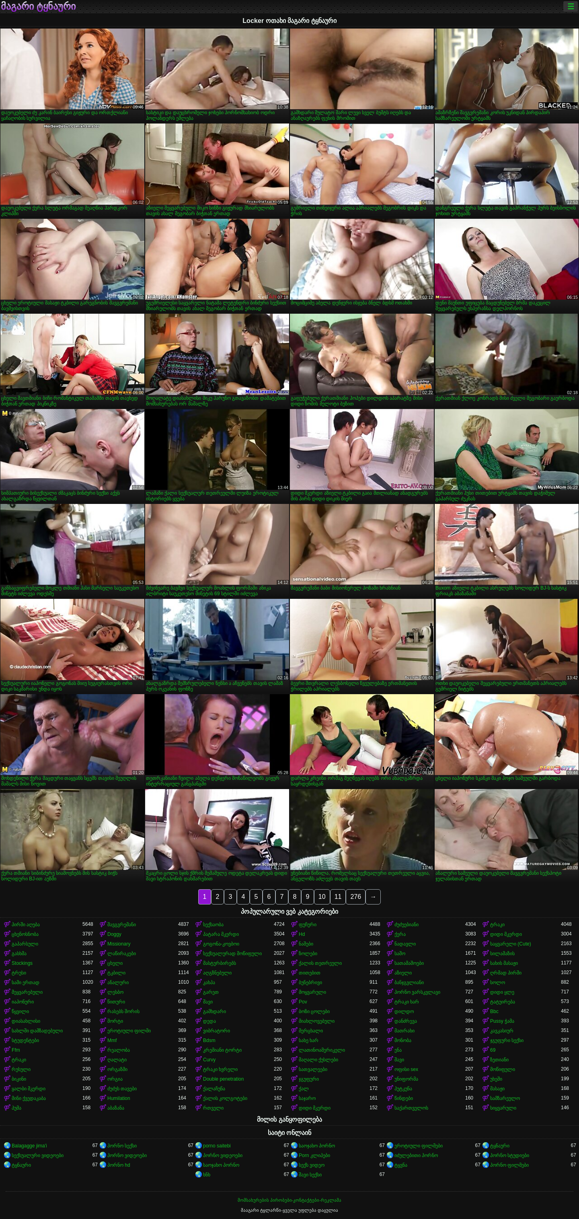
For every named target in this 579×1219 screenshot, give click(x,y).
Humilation (118, 1098)
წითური (116, 1002)
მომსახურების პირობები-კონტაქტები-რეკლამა (289, 1200)
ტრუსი (19, 973)
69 (492, 1050)
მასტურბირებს (219, 963)
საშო (399, 953)
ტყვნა (400, 1165)
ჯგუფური (309, 1079)
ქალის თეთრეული (320, 963)
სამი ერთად (25, 982)
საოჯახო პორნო (317, 1146)
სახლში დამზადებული (37, 1031)
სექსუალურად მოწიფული (232, 953)
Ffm (16, 1050)
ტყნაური (499, 1146)
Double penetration (223, 1079)
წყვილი (20, 1011)
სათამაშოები (409, 963)
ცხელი (115, 963)
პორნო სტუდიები (509, 1155)
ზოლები (308, 953)
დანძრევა (405, 1021)
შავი (208, 1002)
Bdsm (209, 1040)
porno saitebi (217, 1146)
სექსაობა (213, 924)
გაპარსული (25, 944)
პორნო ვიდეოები (127, 1155)
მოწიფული (502, 1069)
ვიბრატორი (216, 1031)
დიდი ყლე (502, 992)
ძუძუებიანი (406, 924)
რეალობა (118, 1050)
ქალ (304, 1089)
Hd (302, 934)
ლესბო (115, 992)
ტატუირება (502, 1002)
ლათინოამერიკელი (322, 1050)
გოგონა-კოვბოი (221, 944)
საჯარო (307, 1098)
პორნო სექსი (122, 1146)
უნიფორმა (406, 1079)
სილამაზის (502, 953)
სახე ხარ (308, 1040)
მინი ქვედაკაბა (29, 1098)
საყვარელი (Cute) (510, 944)
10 (322, 896)
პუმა (16, 1108)
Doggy (114, 934)
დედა (209, 1021)
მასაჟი (497, 1089)
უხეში (496, 1079)
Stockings (22, 963)
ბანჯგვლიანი (409, 982)
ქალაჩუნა (214, 1089)
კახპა (209, 982)
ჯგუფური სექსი (507, 1040)
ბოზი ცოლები (314, 1011)
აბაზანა (115, 1108)
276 (355, 896)
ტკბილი (116, 973)
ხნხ (206, 1175)
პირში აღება (26, 924)
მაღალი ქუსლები (318, 1060)
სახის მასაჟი (504, 963)
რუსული (21, 1069)
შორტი (115, 1021)
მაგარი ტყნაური (38, 6)
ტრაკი (497, 924)
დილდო (404, 1011)
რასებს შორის (123, 1011)
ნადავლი (405, 944)
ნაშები (306, 944)
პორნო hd (118, 1165)
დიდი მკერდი (506, 934)
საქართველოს (411, 1108)
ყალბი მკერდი (28, 1089)
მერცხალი (311, 1031)
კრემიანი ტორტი (222, 1050)
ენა (398, 1050)
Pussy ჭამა (502, 1021)
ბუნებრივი (310, 982)
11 (338, 896)
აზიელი (403, 973)
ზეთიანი (499, 1060)
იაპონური (23, 1002)
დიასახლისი (26, 1021)
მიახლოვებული (317, 1021)
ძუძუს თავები (122, 1089)
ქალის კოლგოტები (225, 1098)
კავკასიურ (501, 1031)
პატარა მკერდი (221, 934)
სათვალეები (313, 1069)
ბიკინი (19, 1079)
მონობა (402, 1040)
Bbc (494, 1011)
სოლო (497, 982)
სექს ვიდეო (311, 1165)
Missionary (118, 944)
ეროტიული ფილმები (418, 1146)
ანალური (118, 982)
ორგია (115, 1079)
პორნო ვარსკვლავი (417, 992)
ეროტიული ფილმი (129, 1031)
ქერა (400, 934)
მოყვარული (312, 992)
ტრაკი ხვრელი (220, 1069)
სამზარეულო (505, 1098)
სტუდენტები (25, 1040)
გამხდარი (214, 1011)
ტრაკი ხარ (406, 1002)
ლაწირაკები (121, 953)
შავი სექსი (310, 1175)
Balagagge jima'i (29, 1146)
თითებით (309, 973)
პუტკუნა (403, 1089)
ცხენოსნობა (25, 934)
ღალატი (117, 1060)
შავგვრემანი (121, 924)
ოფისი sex (406, 1069)
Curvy (209, 1060)
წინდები (403, 1098)
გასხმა (19, 953)
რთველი (213, 1108)
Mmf (112, 1040)
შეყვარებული (27, 992)
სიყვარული (503, 1108)
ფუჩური (307, 924)
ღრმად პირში (506, 973)
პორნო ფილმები (509, 1165)
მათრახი (404, 1031)
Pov (303, 1002)
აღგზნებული (217, 973)
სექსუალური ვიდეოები (38, 1155)
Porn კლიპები (314, 1155)
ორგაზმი (117, 1069)
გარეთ (211, 992)
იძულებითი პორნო (416, 1155)
